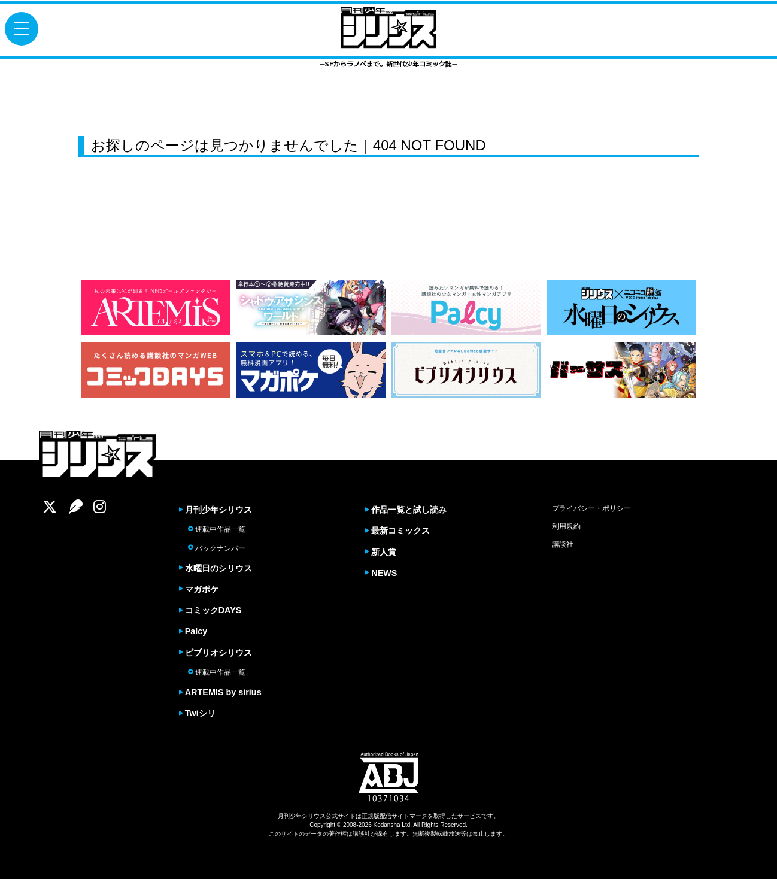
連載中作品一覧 (216, 529)
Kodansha (387, 825)
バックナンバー (216, 548)
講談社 (562, 544)
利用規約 (566, 526)
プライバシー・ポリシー (591, 508)
